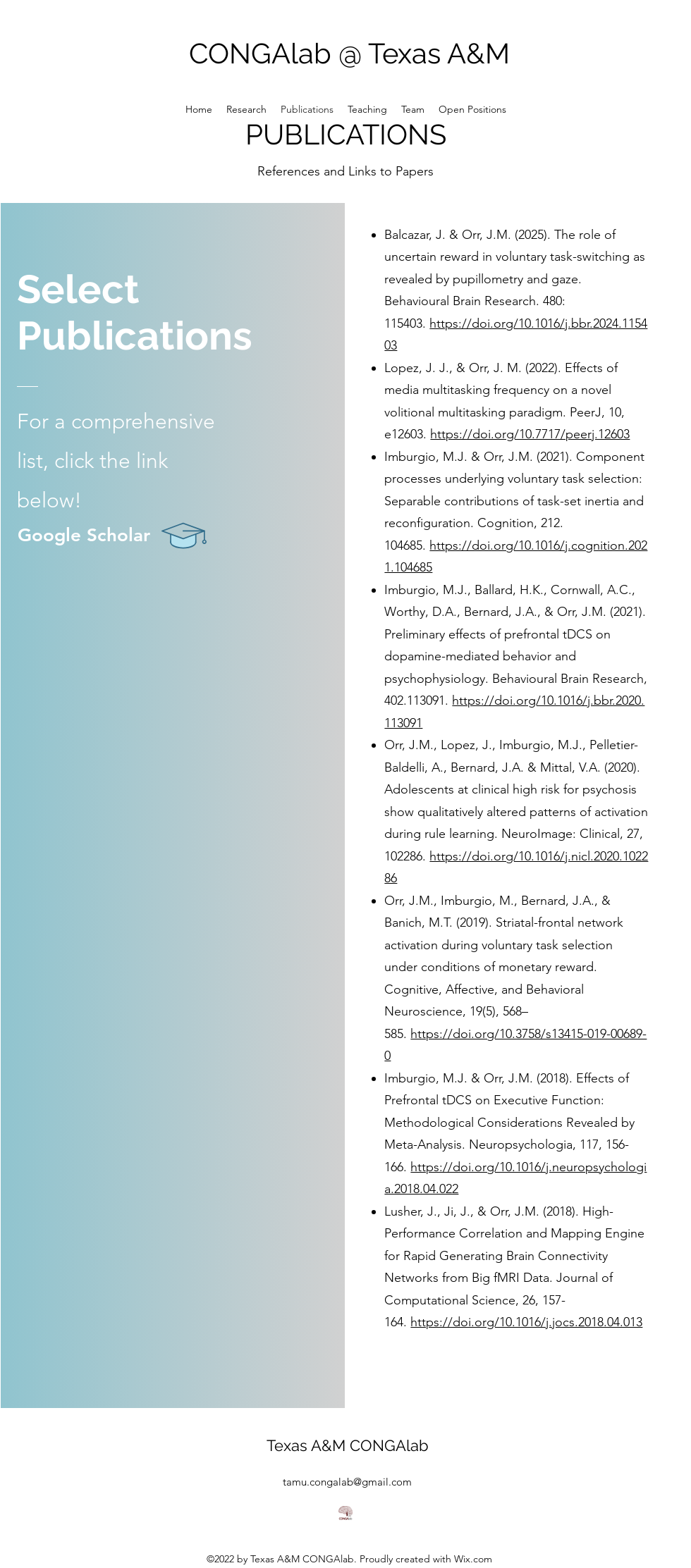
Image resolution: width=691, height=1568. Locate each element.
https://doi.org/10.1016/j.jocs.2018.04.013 (526, 1322)
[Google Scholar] (136, 535)
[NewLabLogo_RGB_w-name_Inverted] (345, 1513)
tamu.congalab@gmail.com (347, 1481)
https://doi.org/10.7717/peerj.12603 (530, 434)
